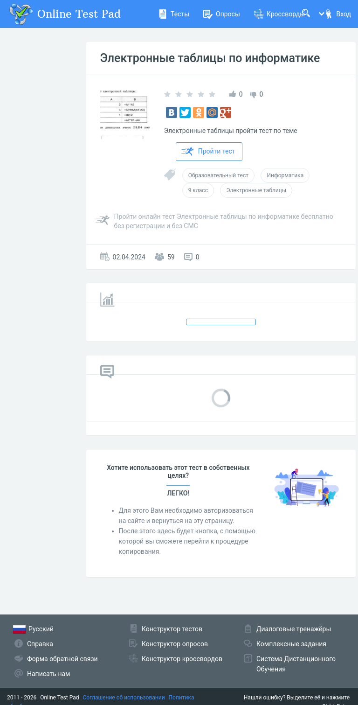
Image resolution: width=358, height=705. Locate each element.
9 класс (198, 190)
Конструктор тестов (172, 629)
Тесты (173, 14)
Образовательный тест (218, 175)
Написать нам (48, 673)
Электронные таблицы (256, 190)
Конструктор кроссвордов (182, 659)
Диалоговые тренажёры (293, 629)
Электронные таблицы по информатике (210, 58)
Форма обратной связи (62, 659)
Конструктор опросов (175, 644)
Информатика (285, 175)
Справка (40, 644)
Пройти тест (208, 152)
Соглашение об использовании (124, 697)
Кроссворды (279, 14)
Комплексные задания (291, 644)
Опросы (221, 14)
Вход (337, 14)
